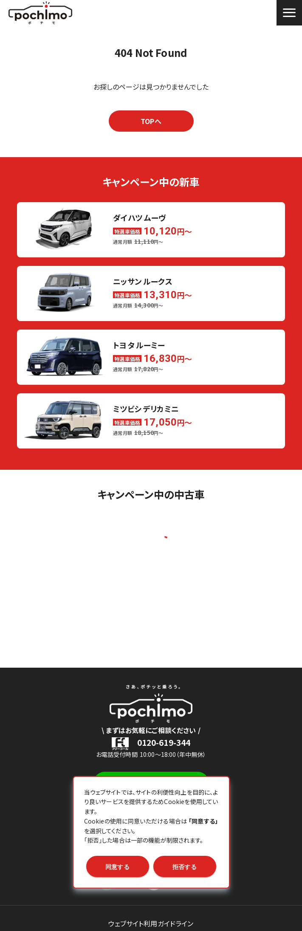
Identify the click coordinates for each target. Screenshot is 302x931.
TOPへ (151, 121)
